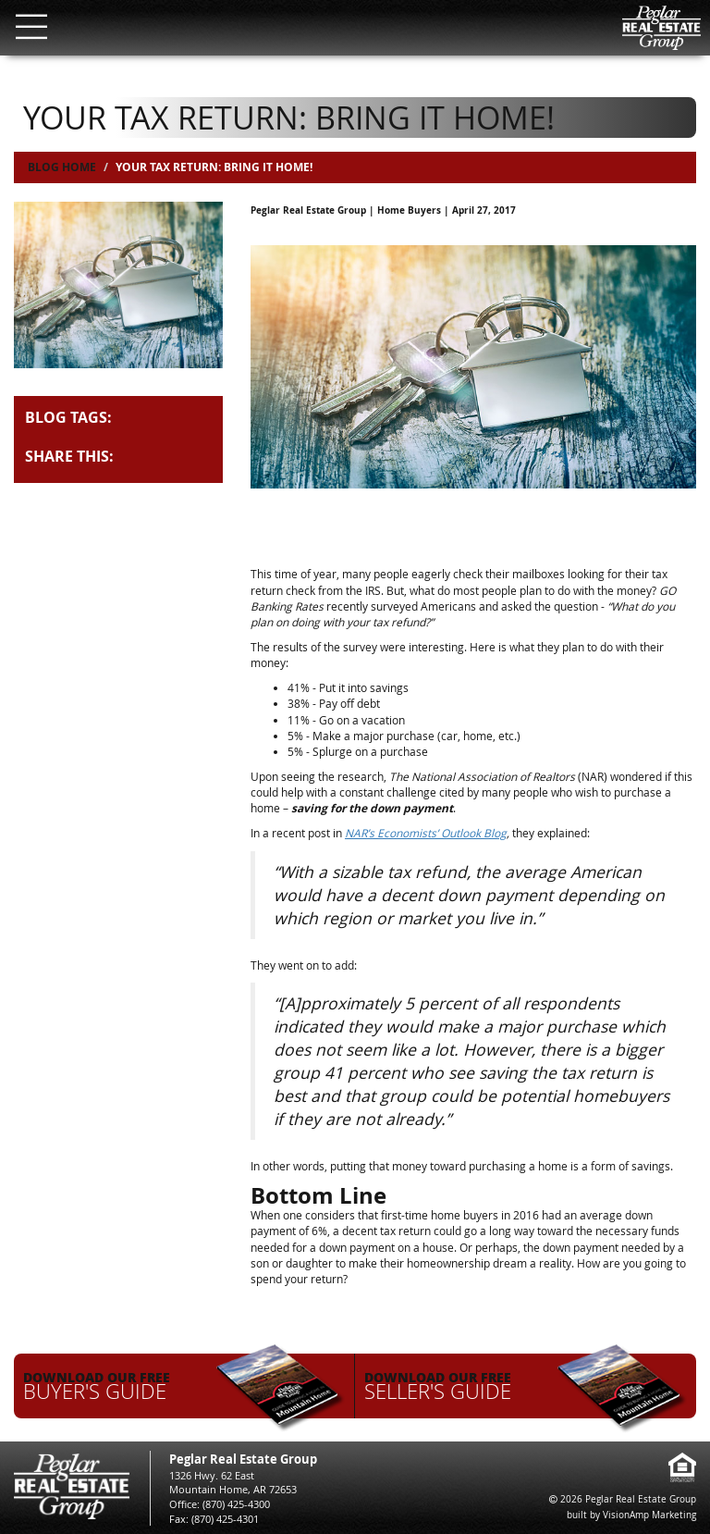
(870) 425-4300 (236, 1504)
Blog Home (62, 167)
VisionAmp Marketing (649, 1515)
